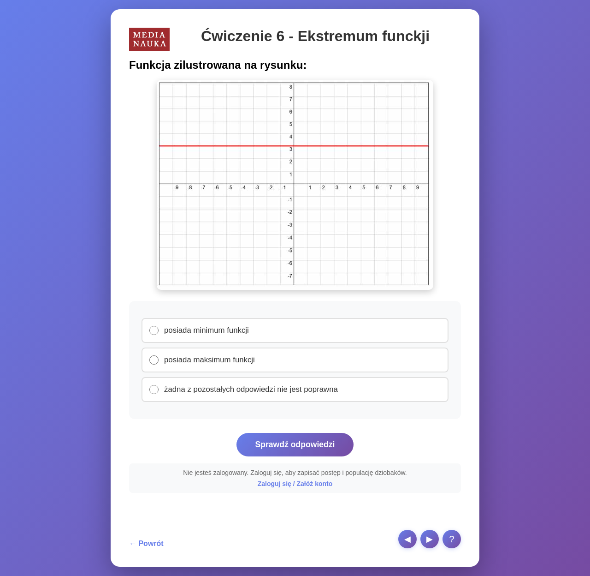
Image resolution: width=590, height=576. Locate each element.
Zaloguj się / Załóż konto (295, 483)
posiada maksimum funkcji (209, 359)
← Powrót (146, 543)
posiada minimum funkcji (206, 330)
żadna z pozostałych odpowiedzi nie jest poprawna (251, 389)
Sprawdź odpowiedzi (295, 444)
